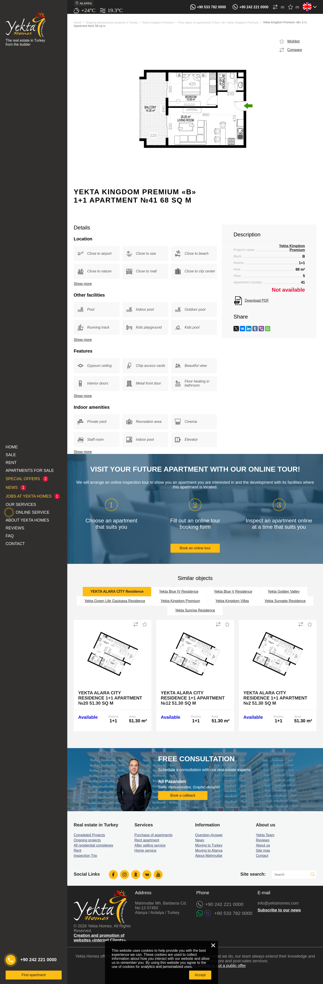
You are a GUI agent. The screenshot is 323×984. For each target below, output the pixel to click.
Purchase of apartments (153, 835)
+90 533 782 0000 (211, 7)
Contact (15, 543)
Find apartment (34, 975)
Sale (11, 455)
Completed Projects (89, 835)
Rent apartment (146, 840)
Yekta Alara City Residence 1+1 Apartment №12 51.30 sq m (193, 698)
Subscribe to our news (279, 910)
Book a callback (182, 795)
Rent (11, 462)
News (199, 840)
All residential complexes (93, 845)
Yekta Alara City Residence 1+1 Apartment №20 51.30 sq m (110, 698)
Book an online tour (195, 548)
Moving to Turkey (209, 845)
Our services (21, 504)
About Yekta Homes (27, 520)
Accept (200, 975)
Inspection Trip (85, 856)
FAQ (10, 536)
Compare (294, 50)
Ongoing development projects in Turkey (112, 22)
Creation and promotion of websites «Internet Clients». (100, 937)
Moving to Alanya (209, 850)
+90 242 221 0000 (253, 7)
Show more (83, 284)
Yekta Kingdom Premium (158, 22)
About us (263, 845)
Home (12, 447)
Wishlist (293, 41)
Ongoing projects (87, 840)
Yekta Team (265, 835)
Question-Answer (209, 835)
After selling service (150, 845)
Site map (263, 850)
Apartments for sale (30, 470)
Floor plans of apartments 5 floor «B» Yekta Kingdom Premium (218, 22)
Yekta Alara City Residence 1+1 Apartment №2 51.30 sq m (275, 698)
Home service (145, 850)
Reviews (15, 528)
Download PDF (257, 300)
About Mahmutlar (209, 856)
